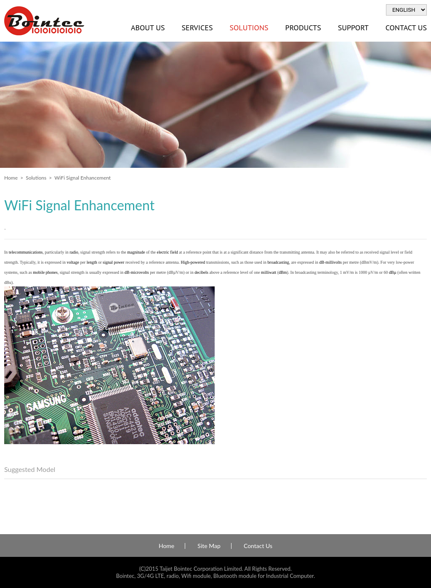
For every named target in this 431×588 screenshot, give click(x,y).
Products (303, 27)
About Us (148, 27)
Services (197, 27)
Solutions (248, 27)
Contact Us (258, 546)
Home (11, 178)
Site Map (208, 546)
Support (353, 27)
